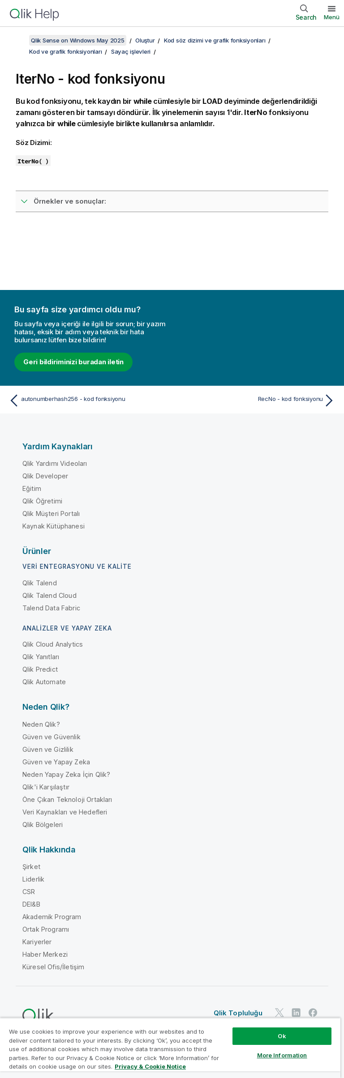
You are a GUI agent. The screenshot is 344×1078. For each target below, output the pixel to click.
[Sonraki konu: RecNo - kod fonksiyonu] (256, 400)
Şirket (31, 866)
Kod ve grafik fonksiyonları (65, 51)
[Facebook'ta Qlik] (313, 1012)
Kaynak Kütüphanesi (53, 526)
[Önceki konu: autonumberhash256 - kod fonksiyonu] (88, 400)
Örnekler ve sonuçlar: (70, 201)
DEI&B (31, 904)
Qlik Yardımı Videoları (54, 463)
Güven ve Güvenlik (51, 737)
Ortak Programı (45, 929)
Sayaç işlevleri (130, 51)
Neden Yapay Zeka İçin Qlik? (66, 774)
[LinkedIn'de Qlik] (296, 1012)
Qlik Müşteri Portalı (51, 513)
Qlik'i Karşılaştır (45, 787)
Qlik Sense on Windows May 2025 (78, 40)
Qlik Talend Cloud (49, 595)
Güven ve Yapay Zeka (56, 762)
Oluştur (145, 40)
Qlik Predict (40, 669)
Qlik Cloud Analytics (52, 644)
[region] (170, 1048)
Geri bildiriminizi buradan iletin (73, 362)
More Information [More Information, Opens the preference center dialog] (282, 1055)
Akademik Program (52, 916)
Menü (332, 17)
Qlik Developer (45, 476)
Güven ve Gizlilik (47, 749)
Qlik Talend (39, 583)
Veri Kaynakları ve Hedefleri (64, 812)
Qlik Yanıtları (40, 656)
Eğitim (31, 488)
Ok (282, 1036)
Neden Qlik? (41, 724)
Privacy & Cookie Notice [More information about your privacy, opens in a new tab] (150, 1066)
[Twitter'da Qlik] (279, 1012)
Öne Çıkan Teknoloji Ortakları (67, 799)
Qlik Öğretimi (42, 501)
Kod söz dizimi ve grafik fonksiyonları (215, 40)
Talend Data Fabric (51, 608)
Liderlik (33, 879)
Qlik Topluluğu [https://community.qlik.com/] (238, 1013)
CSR (28, 891)
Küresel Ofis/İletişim (53, 967)
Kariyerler (37, 942)
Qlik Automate (44, 682)
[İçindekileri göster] (18, 40)
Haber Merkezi (45, 954)
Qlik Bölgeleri (42, 824)
